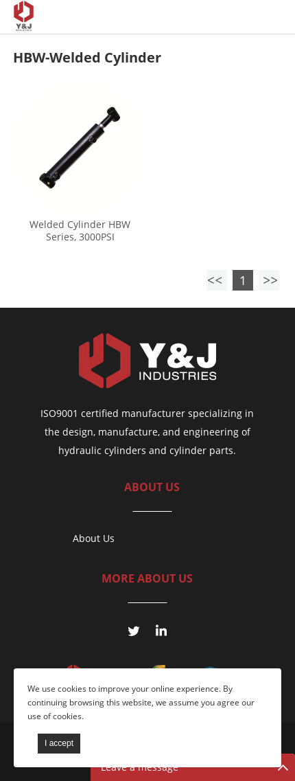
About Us (94, 538)
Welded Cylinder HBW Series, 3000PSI (80, 230)
